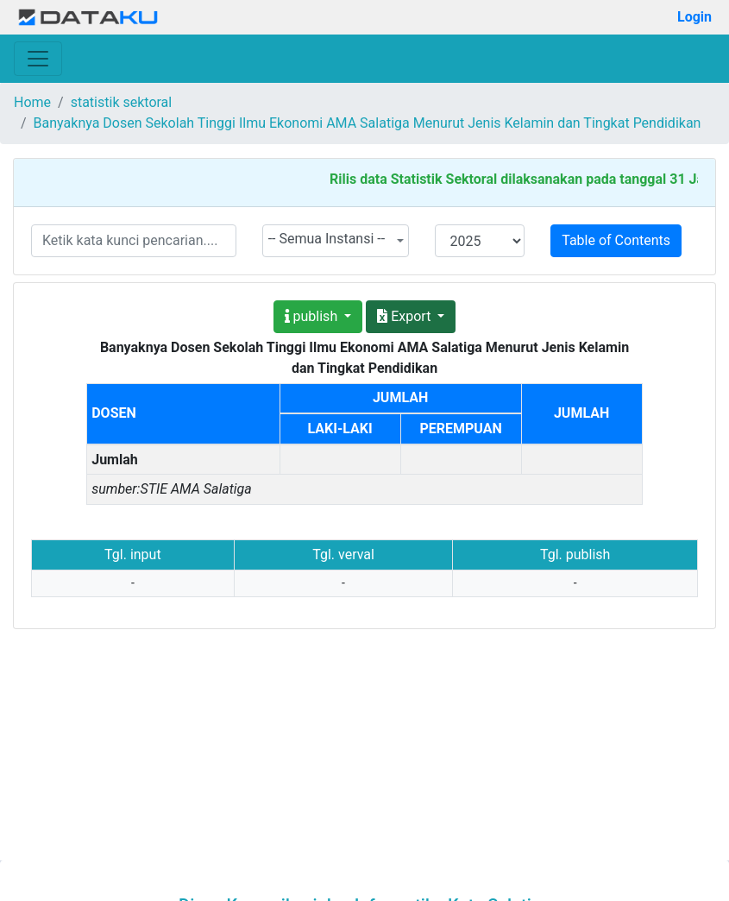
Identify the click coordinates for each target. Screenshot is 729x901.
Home (32, 102)
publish (313, 316)
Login (694, 17)
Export (405, 316)
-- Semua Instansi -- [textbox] (327, 238)
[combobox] (336, 240)
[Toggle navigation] (38, 58)
